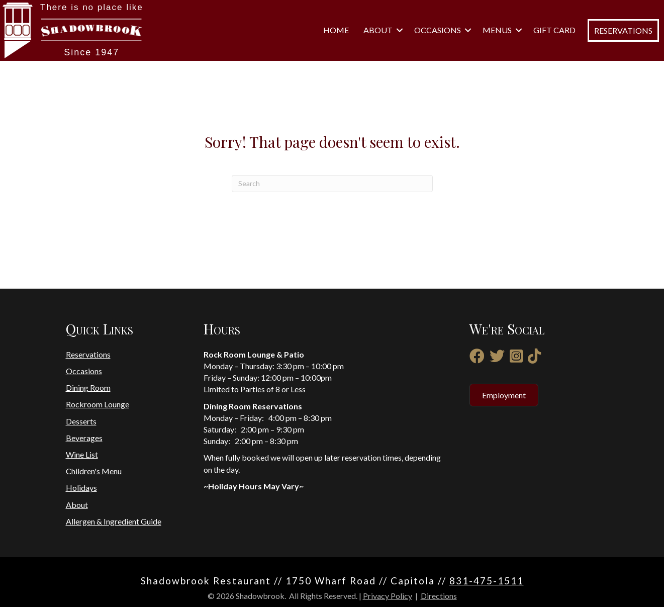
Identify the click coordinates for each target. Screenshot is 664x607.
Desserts (81, 421)
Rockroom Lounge (97, 404)
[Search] (332, 183)
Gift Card (554, 30)
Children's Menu (94, 471)
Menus (497, 30)
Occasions (437, 30)
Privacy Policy (387, 595)
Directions (439, 595)
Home (336, 30)
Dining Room (88, 387)
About (378, 30)
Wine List (82, 454)
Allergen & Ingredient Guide (113, 521)
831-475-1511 (486, 580)
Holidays (81, 487)
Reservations (88, 354)
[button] (400, 30)
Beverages (84, 438)
